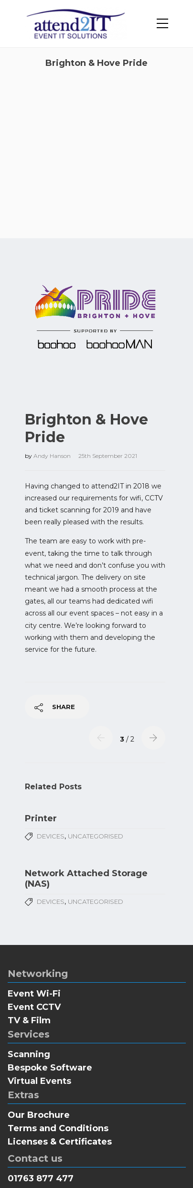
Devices (50, 789)
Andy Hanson (52, 408)
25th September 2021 (107, 408)
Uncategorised (95, 789)
